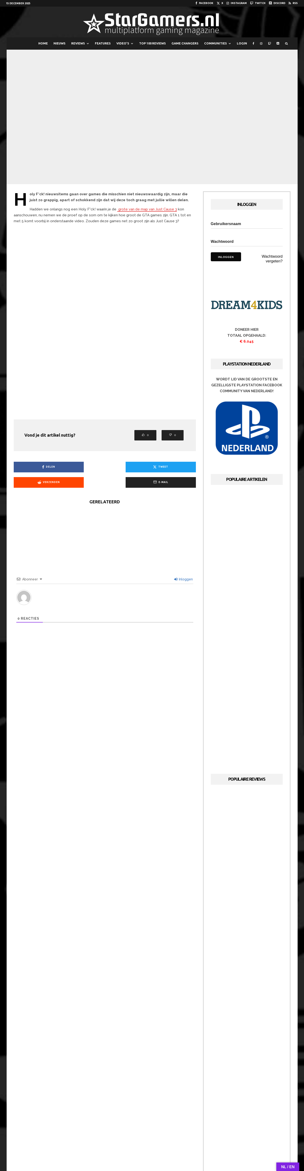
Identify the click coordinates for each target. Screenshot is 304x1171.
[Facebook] (204, 3)
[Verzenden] (128, 467)
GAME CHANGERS (185, 43)
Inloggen (183, 564)
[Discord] (277, 3)
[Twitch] (257, 3)
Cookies (172, 1153)
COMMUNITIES (215, 43)
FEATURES (103, 43)
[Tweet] (81, 467)
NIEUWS (59, 43)
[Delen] (35, 467)
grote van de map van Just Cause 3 (147, 209)
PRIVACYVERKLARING (198, 1153)
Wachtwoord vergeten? (272, 258)
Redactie (130, 1153)
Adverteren (152, 1153)
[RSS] (293, 3)
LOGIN (242, 43)
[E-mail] (174, 467)
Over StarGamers (106, 1153)
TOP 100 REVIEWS (152, 43)
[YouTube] (145, 1141)
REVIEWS (78, 43)
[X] (220, 3)
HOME (43, 43)
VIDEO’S (122, 43)
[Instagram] (236, 3)
